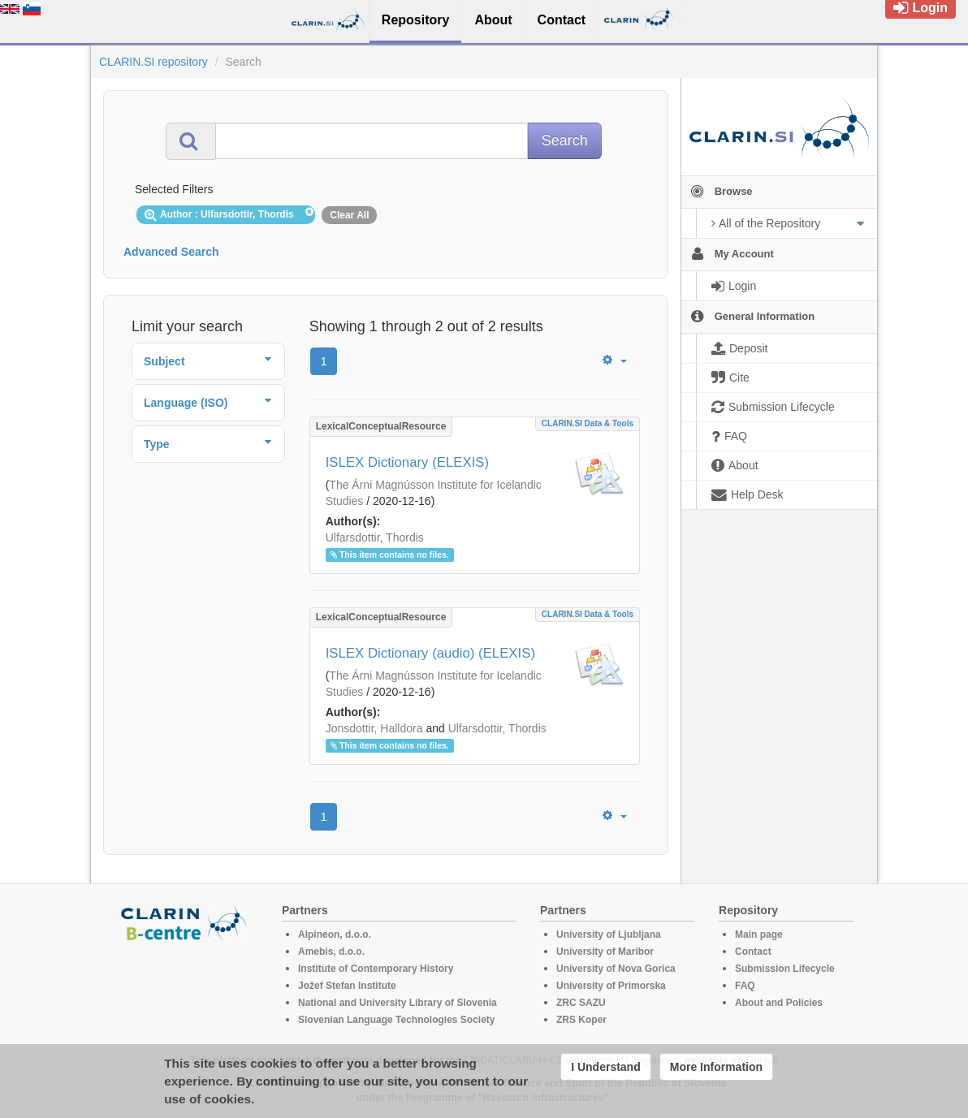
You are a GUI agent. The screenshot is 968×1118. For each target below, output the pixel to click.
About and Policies (779, 1002)
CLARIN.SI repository (153, 61)
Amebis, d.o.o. (331, 951)
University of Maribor (605, 951)
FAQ (745, 985)
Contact (753, 951)
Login (920, 8)
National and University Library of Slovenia (397, 1002)
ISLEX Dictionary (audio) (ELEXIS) (430, 653)
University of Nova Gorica (616, 968)
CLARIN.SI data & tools (587, 423)
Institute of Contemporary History (375, 968)
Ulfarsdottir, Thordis (375, 537)
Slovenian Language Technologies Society (396, 1019)
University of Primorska (611, 985)
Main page (759, 934)
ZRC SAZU (581, 1002)
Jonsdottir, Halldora (374, 728)
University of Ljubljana (608, 934)
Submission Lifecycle (785, 968)
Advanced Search (171, 251)
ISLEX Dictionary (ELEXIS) (407, 462)
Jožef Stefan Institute (347, 985)
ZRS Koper (581, 1019)
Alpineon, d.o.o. (334, 934)
